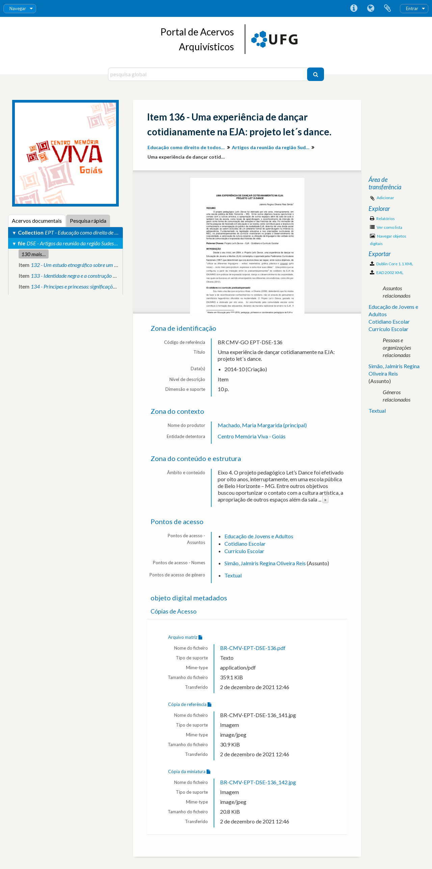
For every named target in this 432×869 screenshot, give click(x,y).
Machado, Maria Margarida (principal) (262, 425)
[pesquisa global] (208, 74)
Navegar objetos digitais (388, 240)
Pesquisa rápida (88, 220)
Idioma (370, 8)
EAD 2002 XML (386, 272)
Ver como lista (386, 227)
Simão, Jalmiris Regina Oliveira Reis (265, 563)
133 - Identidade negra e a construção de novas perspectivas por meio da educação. (120, 275)
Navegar (17, 8)
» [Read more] (325, 499)
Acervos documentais (37, 220)
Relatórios (382, 218)
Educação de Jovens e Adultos (258, 536)
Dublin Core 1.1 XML (391, 263)
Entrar (412, 8)
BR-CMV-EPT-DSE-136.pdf (253, 648)
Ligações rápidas (353, 8)
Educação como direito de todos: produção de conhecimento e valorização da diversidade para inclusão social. (187, 147)
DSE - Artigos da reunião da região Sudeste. (73, 243)
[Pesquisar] (315, 74)
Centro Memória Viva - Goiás (252, 436)
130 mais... (33, 254)
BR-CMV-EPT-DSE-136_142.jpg (258, 782)
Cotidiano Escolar (245, 543)
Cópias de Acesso (173, 611)
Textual (233, 575)
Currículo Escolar (244, 551)
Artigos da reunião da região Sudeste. (271, 147)
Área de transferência (387, 8)
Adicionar (385, 197)
